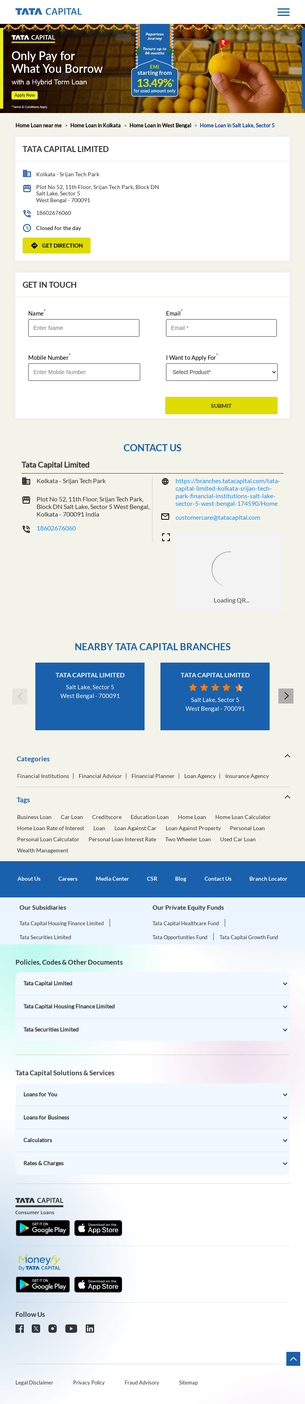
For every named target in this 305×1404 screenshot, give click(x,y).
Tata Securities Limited (45, 937)
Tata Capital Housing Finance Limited (61, 923)
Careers (67, 879)
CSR (152, 879)
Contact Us (218, 879)
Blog (180, 879)
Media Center (112, 879)
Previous (19, 696)
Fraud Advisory (142, 1382)
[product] (222, 372)
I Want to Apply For (192, 357)
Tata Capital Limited (90, 675)
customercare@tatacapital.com (218, 517)
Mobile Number (49, 357)
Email (174, 312)
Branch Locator (268, 879)
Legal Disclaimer (34, 1382)
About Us (29, 879)
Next (285, 696)
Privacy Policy (89, 1382)
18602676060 (53, 212)
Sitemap (188, 1382)
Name (37, 312)
